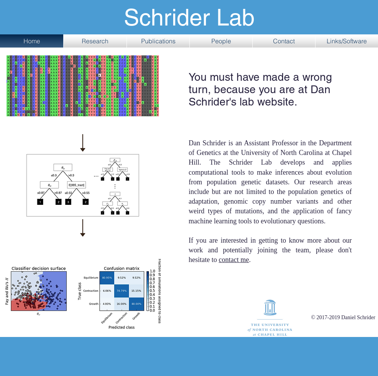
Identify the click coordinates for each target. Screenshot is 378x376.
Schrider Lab (189, 17)
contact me (234, 260)
